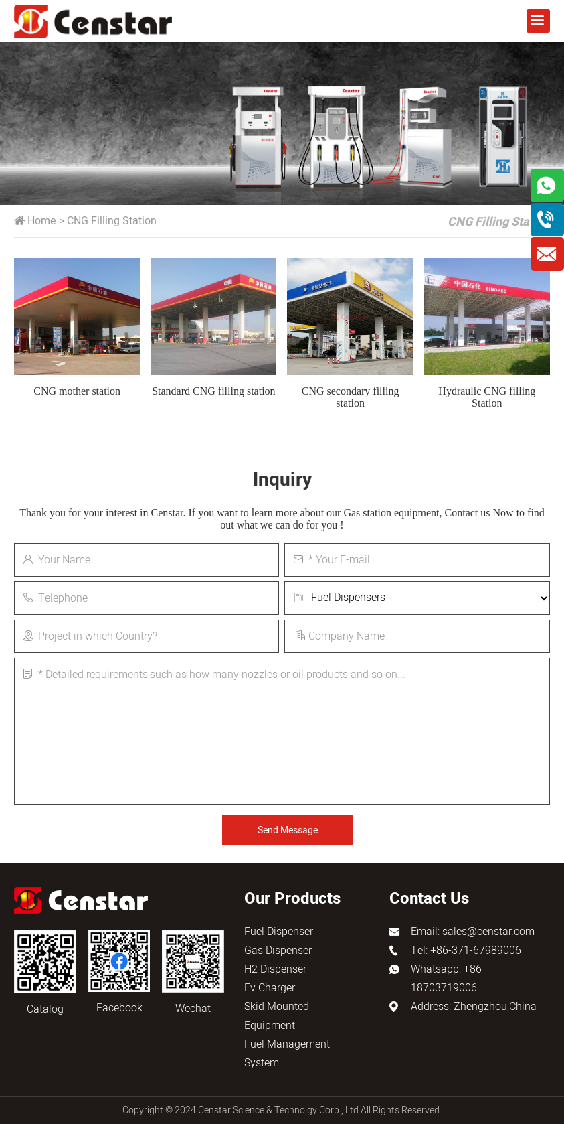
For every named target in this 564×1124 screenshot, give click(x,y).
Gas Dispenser (278, 950)
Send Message (288, 830)
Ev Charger (269, 988)
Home (41, 221)
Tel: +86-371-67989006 (466, 950)
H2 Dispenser (275, 969)
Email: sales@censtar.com (473, 932)
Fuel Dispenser (278, 932)
